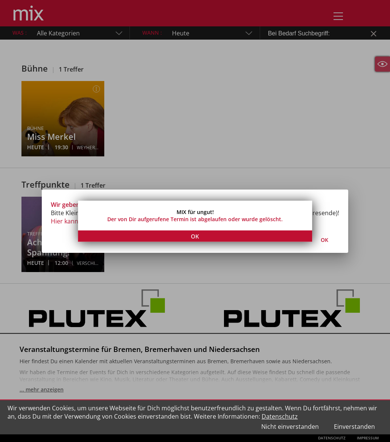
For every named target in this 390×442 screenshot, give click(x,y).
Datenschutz (280, 416)
